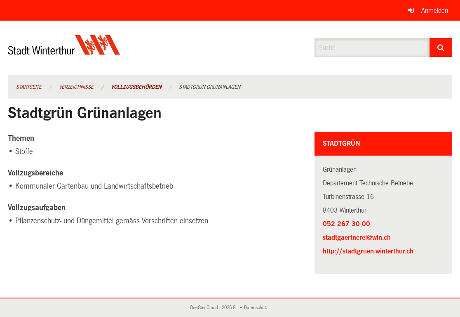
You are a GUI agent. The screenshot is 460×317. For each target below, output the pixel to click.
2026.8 (229, 307)
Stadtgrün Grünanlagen (209, 87)
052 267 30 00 (346, 223)
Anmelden (434, 10)
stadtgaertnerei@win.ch (357, 237)
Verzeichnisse (76, 87)
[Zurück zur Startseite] (64, 52)
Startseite (29, 87)
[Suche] (441, 47)
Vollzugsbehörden (136, 87)
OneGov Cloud (205, 307)
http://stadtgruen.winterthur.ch (383, 250)
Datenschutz (257, 307)
